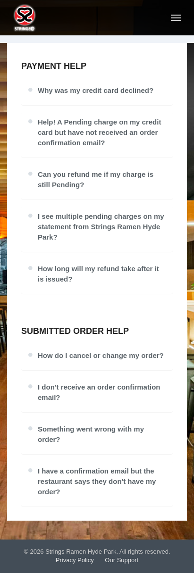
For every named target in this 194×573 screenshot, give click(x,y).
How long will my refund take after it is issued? (98, 274)
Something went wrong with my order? (91, 434)
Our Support (121, 560)
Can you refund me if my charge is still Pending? (95, 179)
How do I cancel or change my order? (101, 355)
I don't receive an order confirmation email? (99, 392)
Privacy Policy (75, 560)
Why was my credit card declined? (95, 90)
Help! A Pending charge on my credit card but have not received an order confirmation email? (99, 132)
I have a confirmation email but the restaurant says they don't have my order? (97, 481)
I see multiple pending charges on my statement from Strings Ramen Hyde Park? (101, 226)
